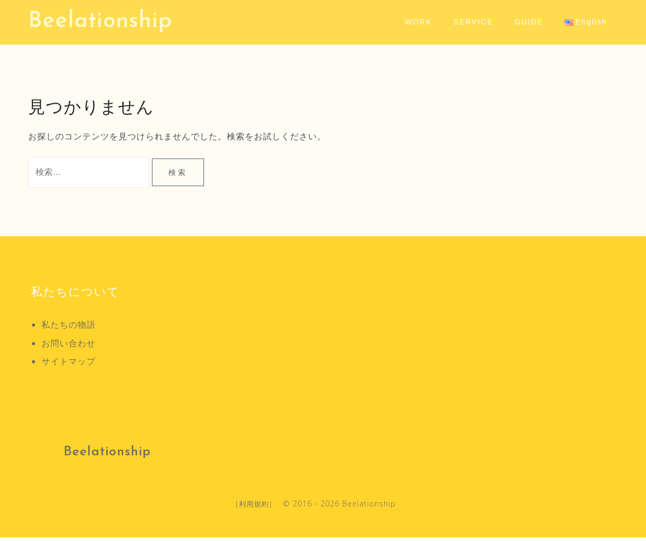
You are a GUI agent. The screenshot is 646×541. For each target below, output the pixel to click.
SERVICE (473, 22)
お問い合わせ (68, 346)
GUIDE (529, 22)
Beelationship (100, 21)
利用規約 (254, 507)
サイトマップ (68, 365)
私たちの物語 (68, 328)
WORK (418, 22)
